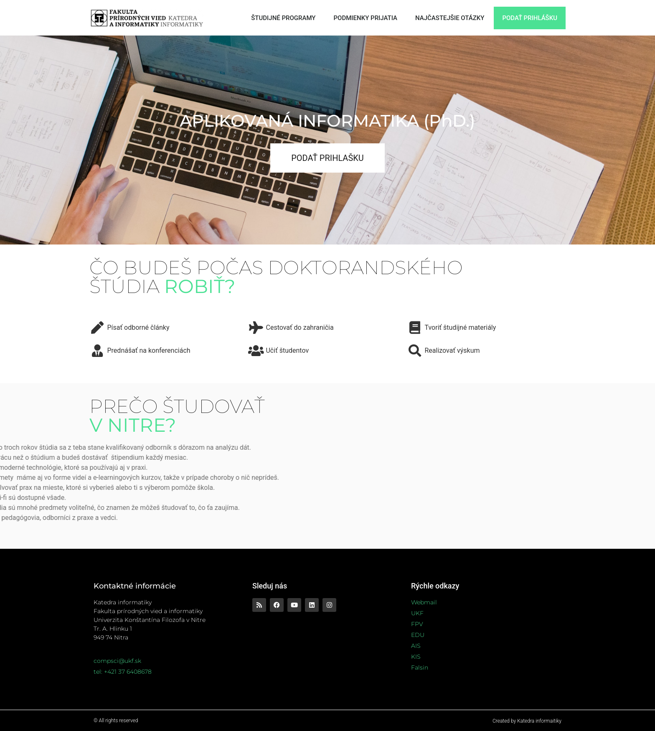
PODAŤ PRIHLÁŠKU (529, 18)
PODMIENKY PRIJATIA (365, 18)
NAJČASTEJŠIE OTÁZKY (449, 18)
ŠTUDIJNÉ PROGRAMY (283, 18)
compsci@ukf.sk (117, 661)
